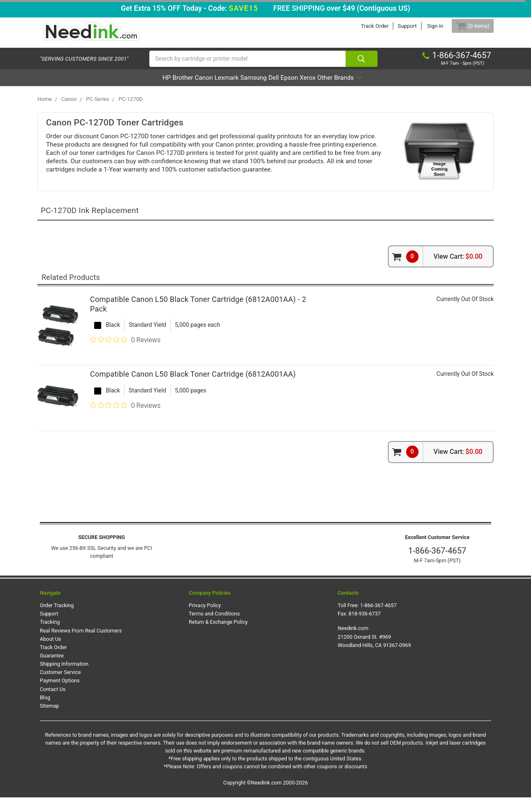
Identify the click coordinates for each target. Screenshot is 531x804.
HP (119, 84)
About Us (50, 645)
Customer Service (60, 679)
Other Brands (385, 84)
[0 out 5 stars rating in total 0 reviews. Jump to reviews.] (125, 347)
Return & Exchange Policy (218, 629)
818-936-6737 (364, 620)
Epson (311, 84)
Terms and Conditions (214, 620)
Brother (147, 84)
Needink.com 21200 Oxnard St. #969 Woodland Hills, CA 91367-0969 (374, 643)
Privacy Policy (205, 612)
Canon (179, 84)
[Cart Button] (468, 26)
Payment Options (60, 687)
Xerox (341, 84)
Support (397, 26)
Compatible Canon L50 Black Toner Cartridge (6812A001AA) (193, 381)
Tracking (50, 629)
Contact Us (53, 696)
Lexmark (214, 84)
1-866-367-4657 (437, 557)
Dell (284, 84)
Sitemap (49, 712)
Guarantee (52, 662)
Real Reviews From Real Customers (81, 637)
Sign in (425, 26)
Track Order (365, 26)
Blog (45, 704)
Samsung (253, 84)
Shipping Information (64, 670)
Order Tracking (57, 612)
